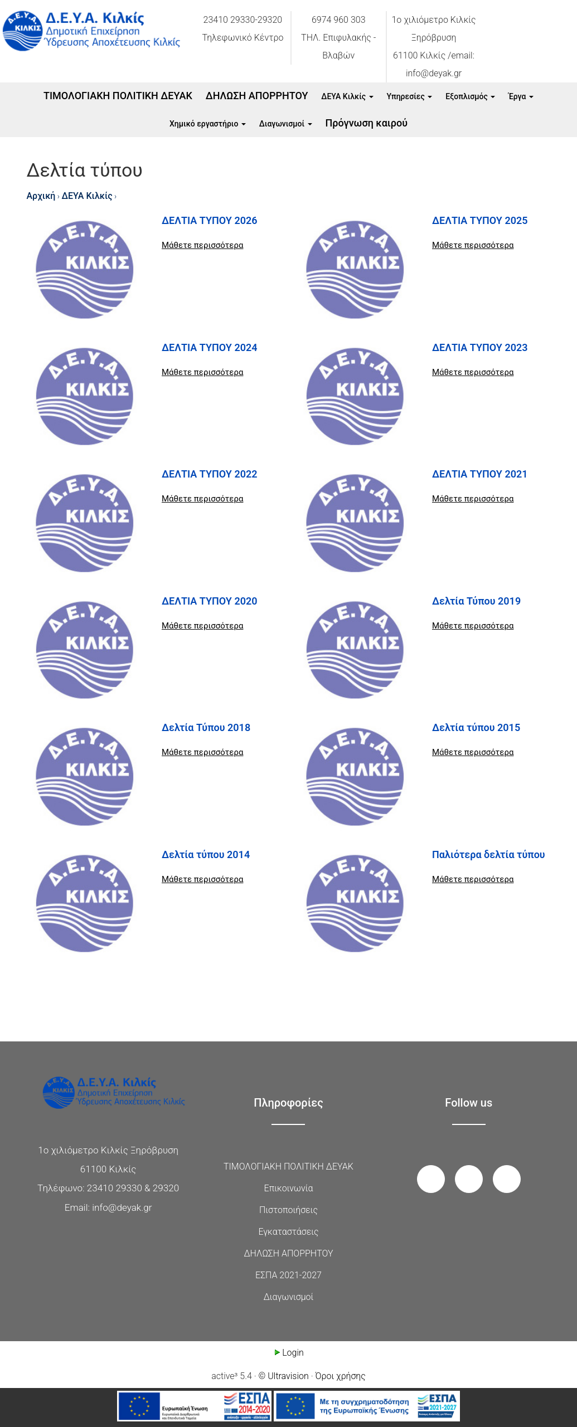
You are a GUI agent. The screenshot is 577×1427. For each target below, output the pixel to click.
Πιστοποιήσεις (288, 1210)
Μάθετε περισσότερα (202, 245)
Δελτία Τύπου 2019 (476, 601)
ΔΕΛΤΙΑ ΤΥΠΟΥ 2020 (210, 601)
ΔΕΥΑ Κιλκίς (347, 96)
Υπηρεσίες (410, 96)
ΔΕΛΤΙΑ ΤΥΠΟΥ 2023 (480, 347)
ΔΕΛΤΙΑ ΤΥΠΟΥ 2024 (210, 347)
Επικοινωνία (288, 1188)
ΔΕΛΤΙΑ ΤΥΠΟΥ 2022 (210, 474)
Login (288, 1352)
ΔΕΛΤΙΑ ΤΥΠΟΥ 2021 (480, 474)
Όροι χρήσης (341, 1376)
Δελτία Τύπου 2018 (206, 727)
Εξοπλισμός (470, 96)
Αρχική (41, 196)
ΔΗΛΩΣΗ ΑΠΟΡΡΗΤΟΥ (257, 95)
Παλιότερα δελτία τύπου (488, 854)
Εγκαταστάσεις (288, 1231)
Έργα (521, 96)
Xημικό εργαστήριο (207, 123)
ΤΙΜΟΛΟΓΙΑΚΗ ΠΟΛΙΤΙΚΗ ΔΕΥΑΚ (117, 95)
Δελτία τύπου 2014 (206, 854)
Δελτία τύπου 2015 (476, 727)
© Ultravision (284, 1376)
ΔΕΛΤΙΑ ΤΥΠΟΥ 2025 (480, 220)
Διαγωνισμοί (285, 123)
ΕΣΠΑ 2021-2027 (288, 1275)
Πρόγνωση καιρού (367, 123)
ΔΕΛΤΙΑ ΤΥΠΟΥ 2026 (210, 220)
